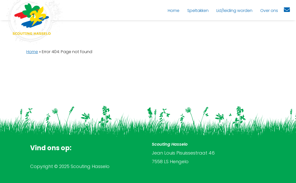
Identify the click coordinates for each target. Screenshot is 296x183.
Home (32, 52)
